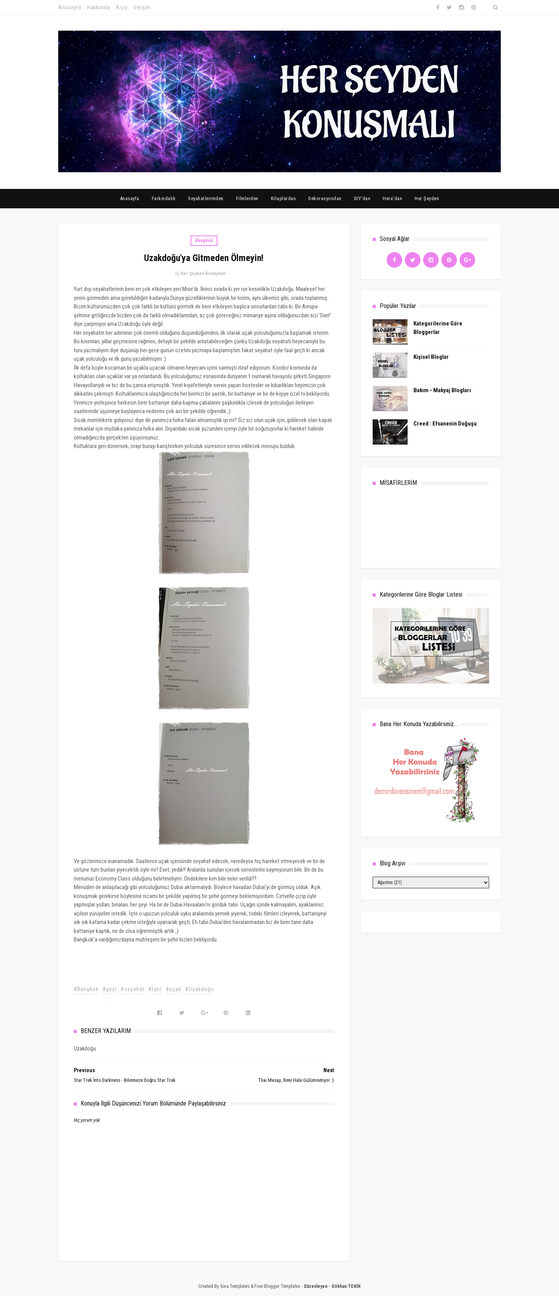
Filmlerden (247, 198)
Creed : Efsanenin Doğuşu (445, 423)
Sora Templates (235, 1286)
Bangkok (204, 240)
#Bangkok (86, 989)
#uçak (173, 989)
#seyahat (132, 989)
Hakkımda (98, 7)
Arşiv (122, 7)
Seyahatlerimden (206, 198)
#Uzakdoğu (199, 989)
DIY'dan (362, 198)
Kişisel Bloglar (431, 356)
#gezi (109, 989)
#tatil (155, 989)
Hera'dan (392, 198)
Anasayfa (69, 7)
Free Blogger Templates (277, 1286)
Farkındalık (164, 198)
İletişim (142, 7)
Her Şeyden (427, 198)
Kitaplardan (283, 198)
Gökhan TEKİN (346, 1286)
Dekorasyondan (325, 198)
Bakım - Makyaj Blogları (442, 390)
